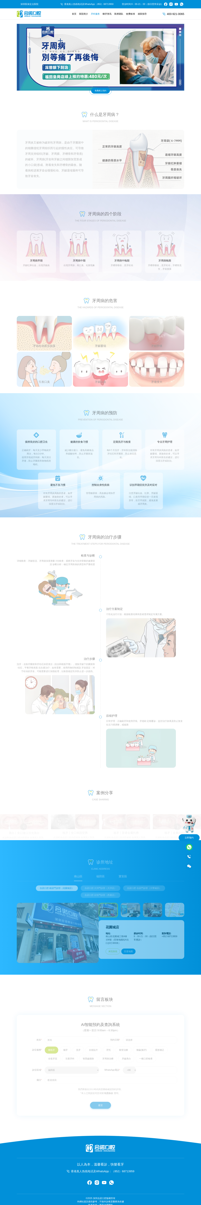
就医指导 (142, 14)
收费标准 (130, 14)
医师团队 (118, 14)
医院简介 (83, 14)
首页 (74, 14)
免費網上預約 (100, 90)
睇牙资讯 (107, 14)
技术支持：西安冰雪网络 (100, 1198)
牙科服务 (95, 14)
